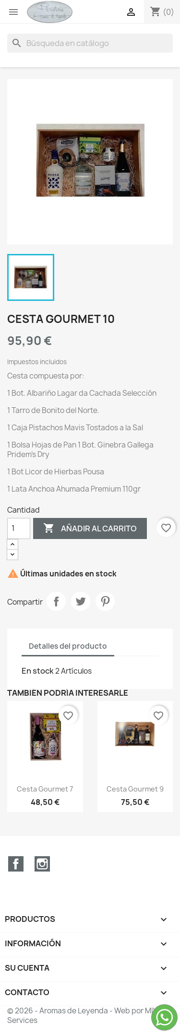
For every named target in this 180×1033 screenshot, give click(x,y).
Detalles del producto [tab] (68, 646)
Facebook (16, 864)
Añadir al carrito (90, 528)
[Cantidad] (18, 528)
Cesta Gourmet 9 (135, 788)
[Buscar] (90, 43)
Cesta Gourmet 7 (45, 788)
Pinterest (105, 601)
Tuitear (80, 601)
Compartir (56, 601)
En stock (38, 671)
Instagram (42, 864)
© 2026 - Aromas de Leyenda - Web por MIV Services (82, 1015)
